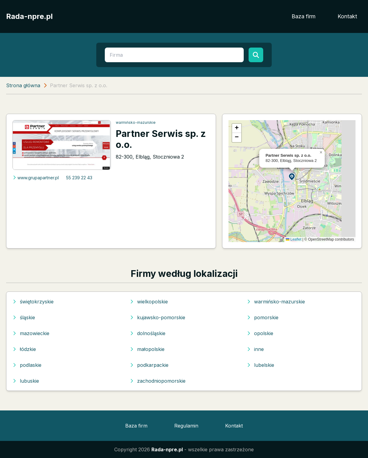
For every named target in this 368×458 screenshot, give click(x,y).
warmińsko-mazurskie (136, 122)
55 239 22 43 (79, 177)
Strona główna (23, 85)
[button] (292, 176)
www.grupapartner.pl (35, 177)
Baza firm (304, 16)
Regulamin (186, 426)
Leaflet (293, 239)
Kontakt (347, 16)
